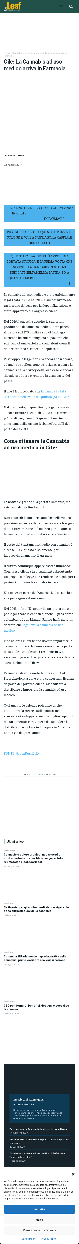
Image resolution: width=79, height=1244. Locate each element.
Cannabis (17, 52)
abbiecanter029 (23, 1073)
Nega (39, 1220)
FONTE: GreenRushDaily (22, 722)
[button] (73, 1174)
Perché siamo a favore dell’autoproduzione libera (38, 1097)
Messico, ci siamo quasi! (29, 1068)
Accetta (39, 1209)
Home (7, 52)
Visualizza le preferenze (39, 1230)
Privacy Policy (48, 1239)
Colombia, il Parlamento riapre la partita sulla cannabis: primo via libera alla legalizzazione (35, 926)
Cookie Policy (28, 1239)
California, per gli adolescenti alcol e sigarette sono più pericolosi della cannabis (36, 877)
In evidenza (9, 819)
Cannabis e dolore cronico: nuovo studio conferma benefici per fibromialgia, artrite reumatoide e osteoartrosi (33, 826)
